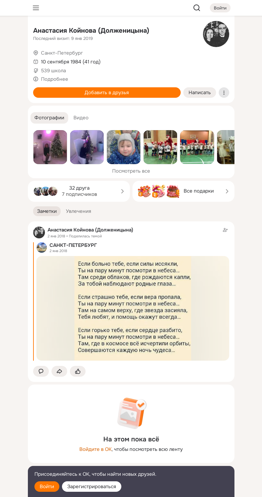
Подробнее (54, 79)
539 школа (53, 70)
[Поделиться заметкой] (59, 371)
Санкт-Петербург (62, 53)
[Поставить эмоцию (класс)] (78, 371)
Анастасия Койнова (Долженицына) (91, 30)
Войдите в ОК (95, 449)
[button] (49, 118)
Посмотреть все (131, 171)
